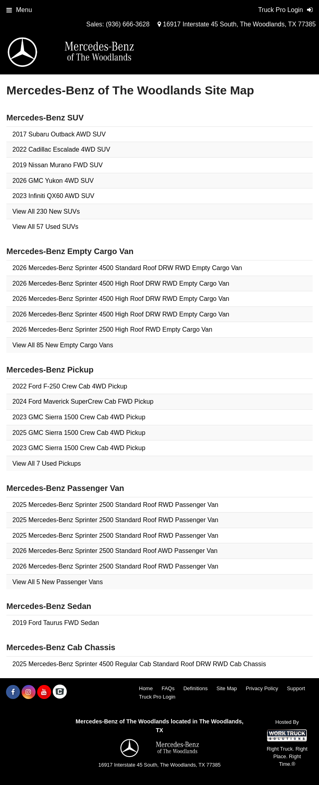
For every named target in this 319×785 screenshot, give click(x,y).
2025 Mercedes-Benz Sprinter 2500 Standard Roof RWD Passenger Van (115, 504)
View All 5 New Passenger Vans (57, 582)
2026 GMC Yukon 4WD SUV (53, 180)
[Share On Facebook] (13, 692)
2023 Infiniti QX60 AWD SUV (53, 195)
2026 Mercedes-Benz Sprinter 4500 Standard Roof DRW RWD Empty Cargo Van (127, 267)
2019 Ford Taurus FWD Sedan (55, 622)
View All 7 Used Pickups (46, 463)
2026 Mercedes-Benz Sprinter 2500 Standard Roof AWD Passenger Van (114, 550)
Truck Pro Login (157, 697)
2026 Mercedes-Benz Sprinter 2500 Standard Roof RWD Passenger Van (115, 566)
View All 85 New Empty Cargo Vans (62, 345)
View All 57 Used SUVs (45, 226)
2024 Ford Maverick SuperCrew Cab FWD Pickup (83, 401)
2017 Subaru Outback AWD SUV (59, 134)
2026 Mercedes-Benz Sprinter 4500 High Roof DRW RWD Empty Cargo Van (120, 283)
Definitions (195, 688)
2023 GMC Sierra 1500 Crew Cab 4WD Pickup (79, 417)
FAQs (168, 688)
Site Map (226, 688)
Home (146, 688)
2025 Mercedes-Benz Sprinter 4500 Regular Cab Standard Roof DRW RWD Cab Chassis (139, 664)
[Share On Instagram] (29, 692)
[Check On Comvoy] (60, 692)
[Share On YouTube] (44, 692)
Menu (19, 9)
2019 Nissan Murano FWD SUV (57, 165)
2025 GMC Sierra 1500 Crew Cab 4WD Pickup (79, 432)
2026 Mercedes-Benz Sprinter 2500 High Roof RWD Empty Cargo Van (112, 329)
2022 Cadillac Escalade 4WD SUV (61, 149)
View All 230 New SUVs (46, 211)
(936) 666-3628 (128, 24)
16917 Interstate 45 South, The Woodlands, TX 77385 (237, 24)
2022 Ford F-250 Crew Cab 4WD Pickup (69, 386)
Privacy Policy (262, 688)
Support (296, 688)
